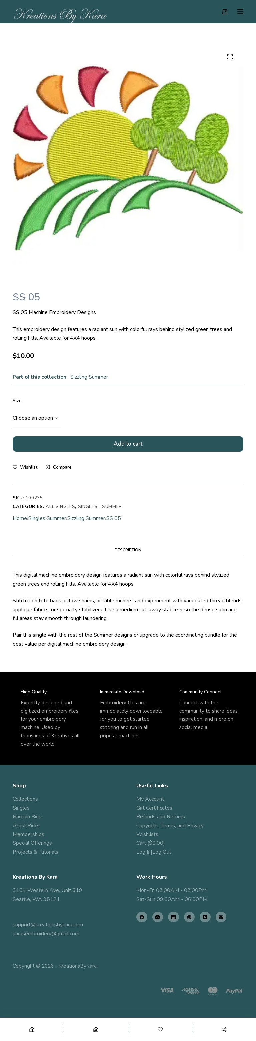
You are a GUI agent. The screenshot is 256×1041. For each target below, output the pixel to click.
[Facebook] (141, 917)
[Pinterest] (189, 917)
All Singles (60, 510)
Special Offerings (32, 843)
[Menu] (240, 12)
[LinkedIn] (173, 917)
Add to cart (128, 445)
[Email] (221, 917)
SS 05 (113, 521)
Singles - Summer (100, 510)
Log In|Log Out (153, 852)
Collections (25, 799)
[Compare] (224, 1029)
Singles (36, 521)
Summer (56, 521)
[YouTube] (205, 917)
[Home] (31, 1029)
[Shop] (95, 1029)
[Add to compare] (59, 470)
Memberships (28, 834)
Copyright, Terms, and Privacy (170, 825)
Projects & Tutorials (35, 852)
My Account (150, 799)
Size (17, 400)
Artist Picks (26, 825)
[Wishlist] (160, 1029)
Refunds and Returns (160, 816)
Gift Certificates (154, 808)
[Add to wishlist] (25, 470)
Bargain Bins (27, 816)
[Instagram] (157, 917)
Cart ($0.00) (150, 843)
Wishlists (147, 834)
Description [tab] (128, 553)
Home (20, 521)
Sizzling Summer (89, 377)
